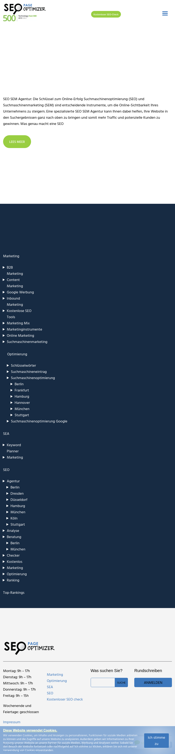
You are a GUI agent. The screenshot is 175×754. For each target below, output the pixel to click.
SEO (6, 469)
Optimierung (17, 574)
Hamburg (22, 396)
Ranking (13, 580)
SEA (6, 433)
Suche (121, 682)
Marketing (11, 256)
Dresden (17, 493)
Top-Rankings (13, 592)
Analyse (13, 530)
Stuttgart (22, 415)
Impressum (11, 722)
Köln (13, 518)
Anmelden (153, 682)
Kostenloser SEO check (65, 699)
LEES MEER (17, 141)
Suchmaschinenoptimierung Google (39, 421)
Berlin (19, 384)
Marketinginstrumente (24, 329)
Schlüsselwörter (23, 365)
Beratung (14, 536)
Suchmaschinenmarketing (27, 341)
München (22, 408)
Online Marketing (20, 335)
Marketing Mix (18, 323)
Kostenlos (14, 561)
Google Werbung (20, 292)
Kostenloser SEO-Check (106, 14)
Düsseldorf (18, 499)
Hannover (22, 402)
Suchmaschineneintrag (29, 371)
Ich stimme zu (156, 740)
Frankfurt (22, 390)
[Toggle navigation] (165, 13)
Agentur (13, 481)
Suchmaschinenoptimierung (33, 378)
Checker (13, 555)
